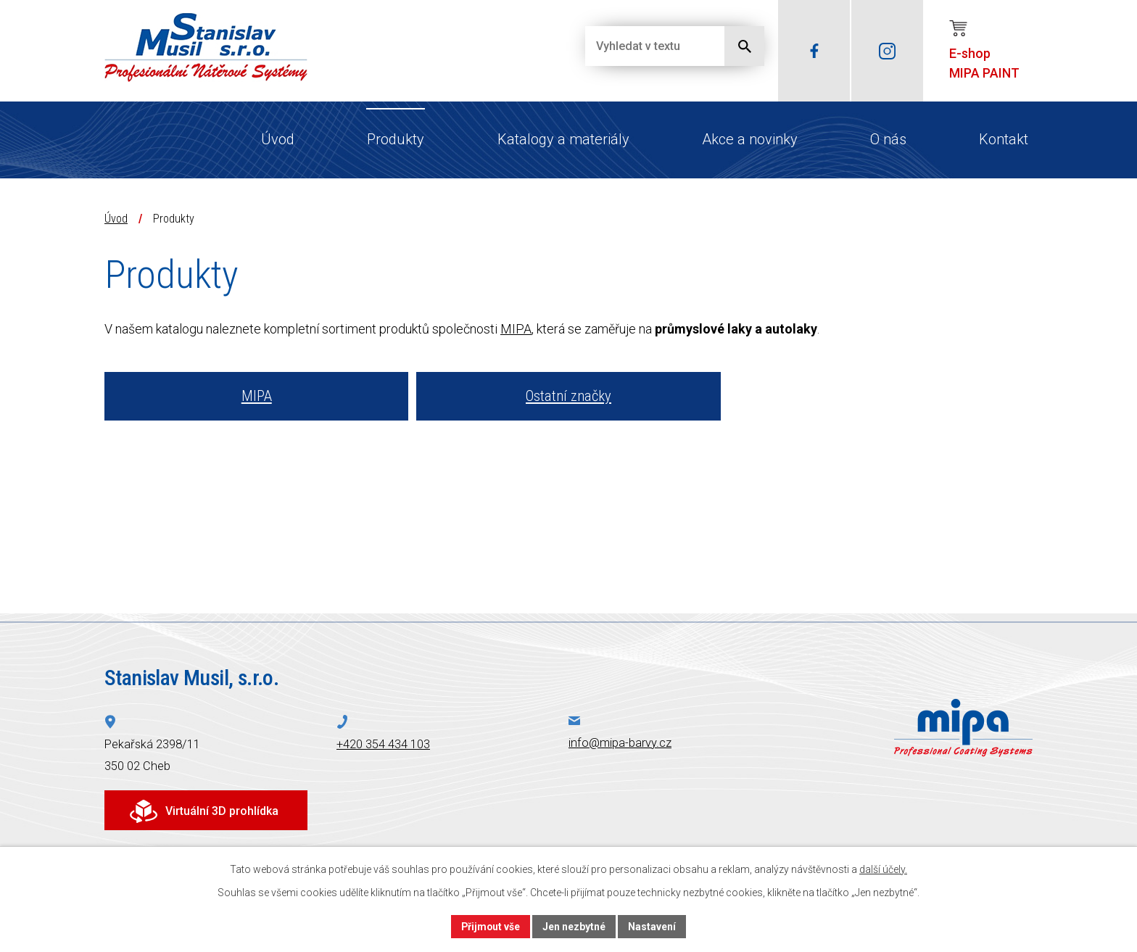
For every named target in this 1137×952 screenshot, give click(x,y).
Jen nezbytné (574, 926)
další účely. (883, 869)
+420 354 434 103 (383, 744)
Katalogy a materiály (563, 139)
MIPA (516, 328)
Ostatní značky (568, 396)
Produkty (395, 139)
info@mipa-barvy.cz (619, 743)
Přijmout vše (490, 926)
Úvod (277, 139)
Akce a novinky (750, 139)
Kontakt (1003, 139)
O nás (888, 139)
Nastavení (653, 926)
